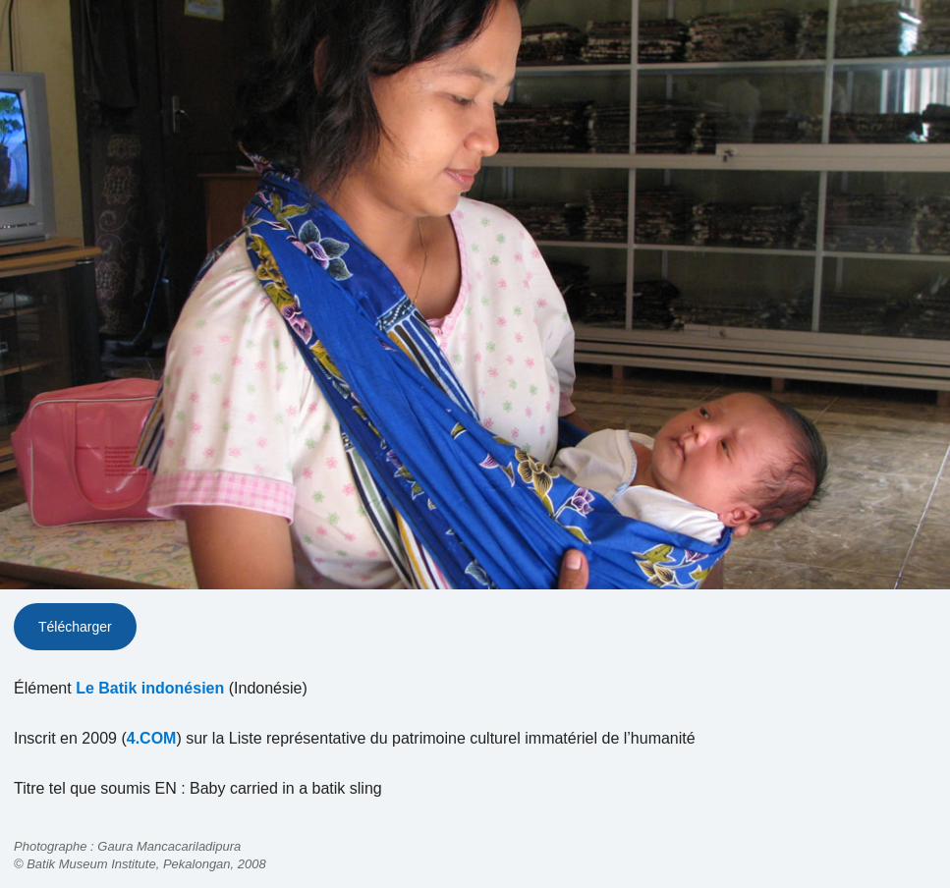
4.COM (152, 738)
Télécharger (75, 627)
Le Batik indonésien (150, 688)
